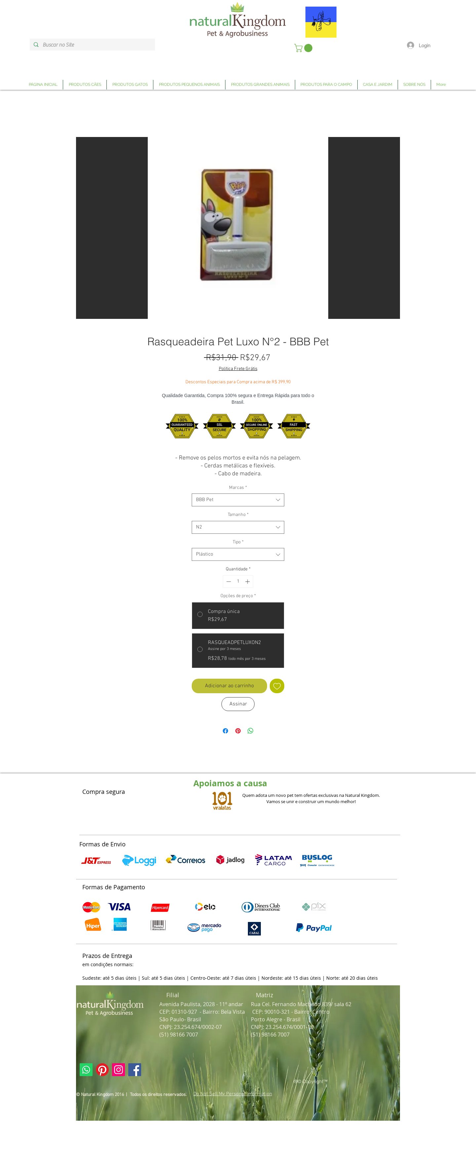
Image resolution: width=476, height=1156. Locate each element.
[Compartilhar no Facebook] (225, 731)
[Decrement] (228, 581)
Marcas (238, 488)
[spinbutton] (238, 581)
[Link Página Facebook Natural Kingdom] (134, 1069)
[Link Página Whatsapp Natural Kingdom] (86, 1069)
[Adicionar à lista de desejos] (277, 686)
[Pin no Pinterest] (238, 731)
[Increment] (248, 581)
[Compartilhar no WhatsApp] (251, 731)
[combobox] (238, 499)
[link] (304, 48)
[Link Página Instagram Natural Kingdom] (118, 1069)
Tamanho (238, 515)
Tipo (238, 542)
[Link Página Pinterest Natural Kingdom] (102, 1069)
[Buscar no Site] (92, 45)
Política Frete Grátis (238, 369)
